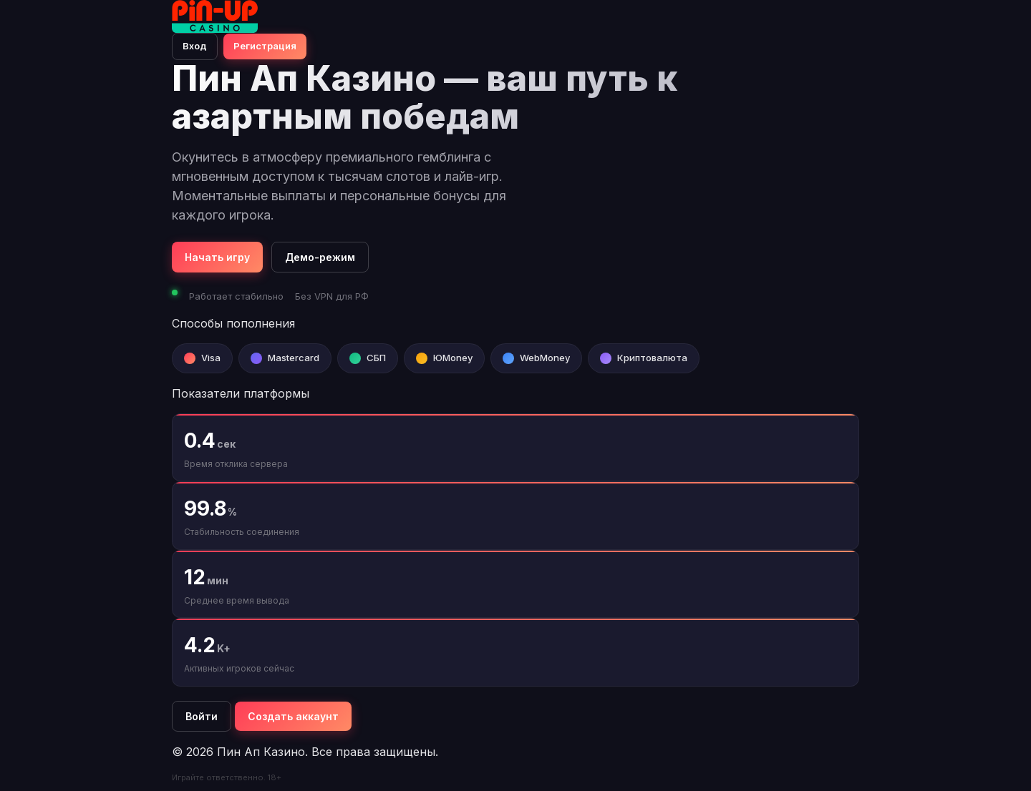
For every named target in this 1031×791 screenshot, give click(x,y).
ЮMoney (453, 357)
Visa (211, 357)
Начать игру (217, 257)
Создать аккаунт (293, 716)
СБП (376, 357)
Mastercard (293, 357)
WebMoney (545, 357)
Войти (201, 716)
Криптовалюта (652, 357)
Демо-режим (320, 257)
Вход (195, 45)
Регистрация (264, 45)
